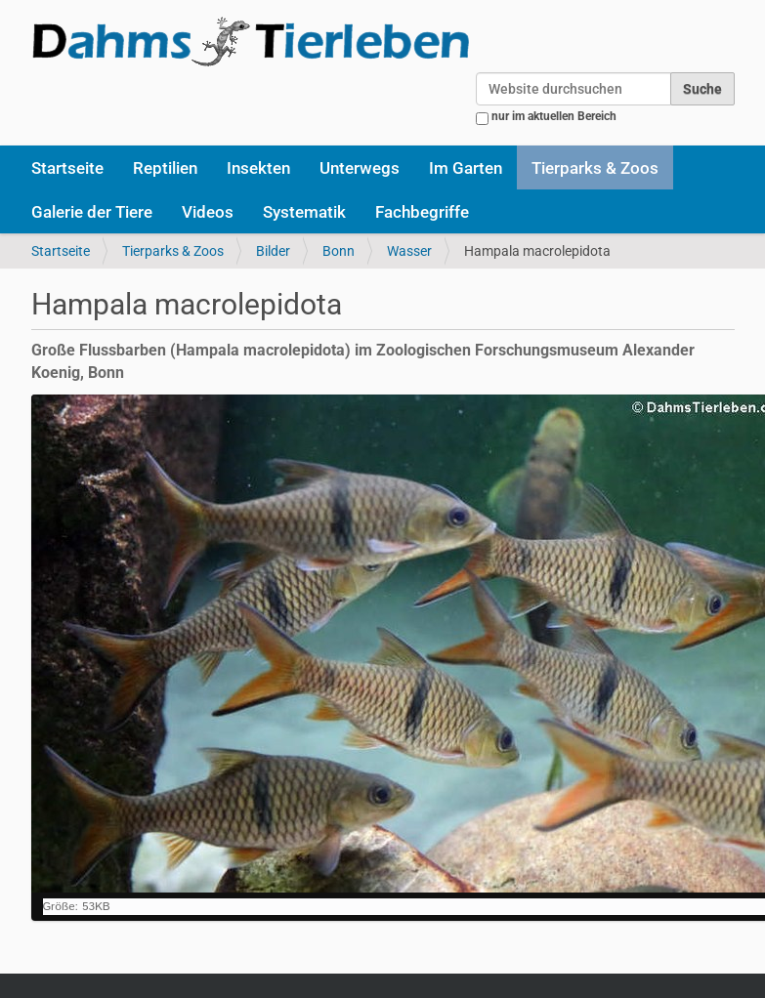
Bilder (273, 251)
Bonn (338, 251)
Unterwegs (359, 168)
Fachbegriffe (422, 212)
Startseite (67, 168)
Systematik (304, 212)
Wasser (409, 251)
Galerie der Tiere (91, 212)
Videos (208, 212)
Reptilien (165, 168)
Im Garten (465, 168)
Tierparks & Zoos (595, 168)
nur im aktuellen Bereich (553, 116)
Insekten (258, 168)
